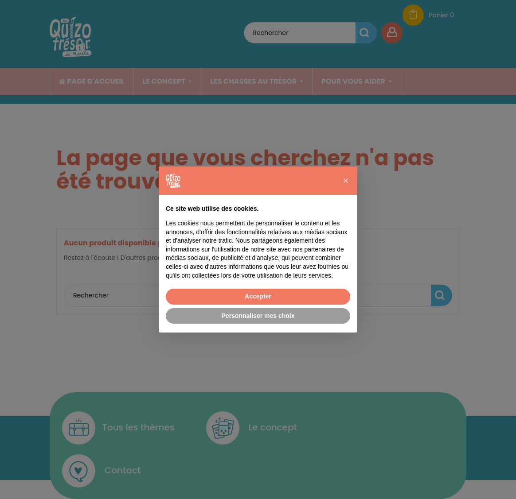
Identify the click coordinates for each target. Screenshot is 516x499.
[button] (346, 181)
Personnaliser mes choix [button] (258, 315)
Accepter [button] (258, 296)
